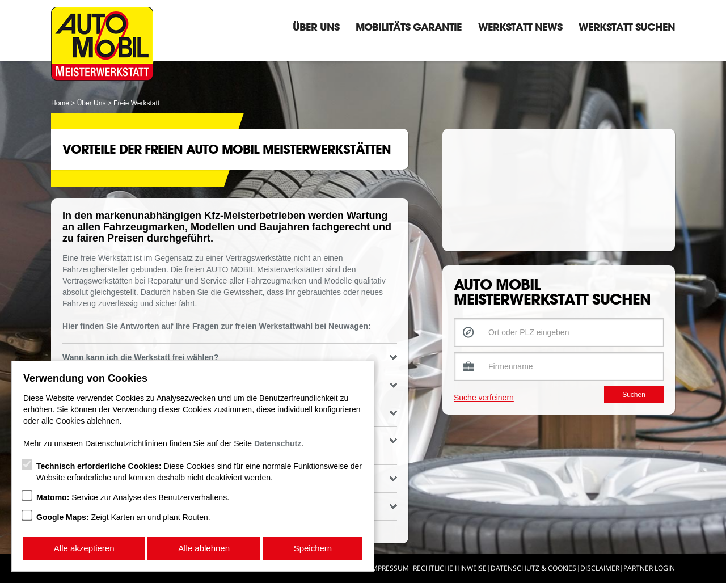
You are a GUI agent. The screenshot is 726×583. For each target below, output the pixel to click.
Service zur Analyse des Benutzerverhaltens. (132, 497)
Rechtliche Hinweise (450, 568)
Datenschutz (277, 443)
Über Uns (316, 27)
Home (60, 103)
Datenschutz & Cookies (533, 568)
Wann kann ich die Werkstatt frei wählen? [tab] (229, 357)
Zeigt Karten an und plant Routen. (123, 517)
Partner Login (649, 568)
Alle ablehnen (204, 548)
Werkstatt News (520, 27)
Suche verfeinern (484, 397)
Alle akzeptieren (84, 548)
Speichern (313, 548)
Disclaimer (599, 568)
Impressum (389, 568)
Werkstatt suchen (627, 27)
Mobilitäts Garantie (409, 27)
